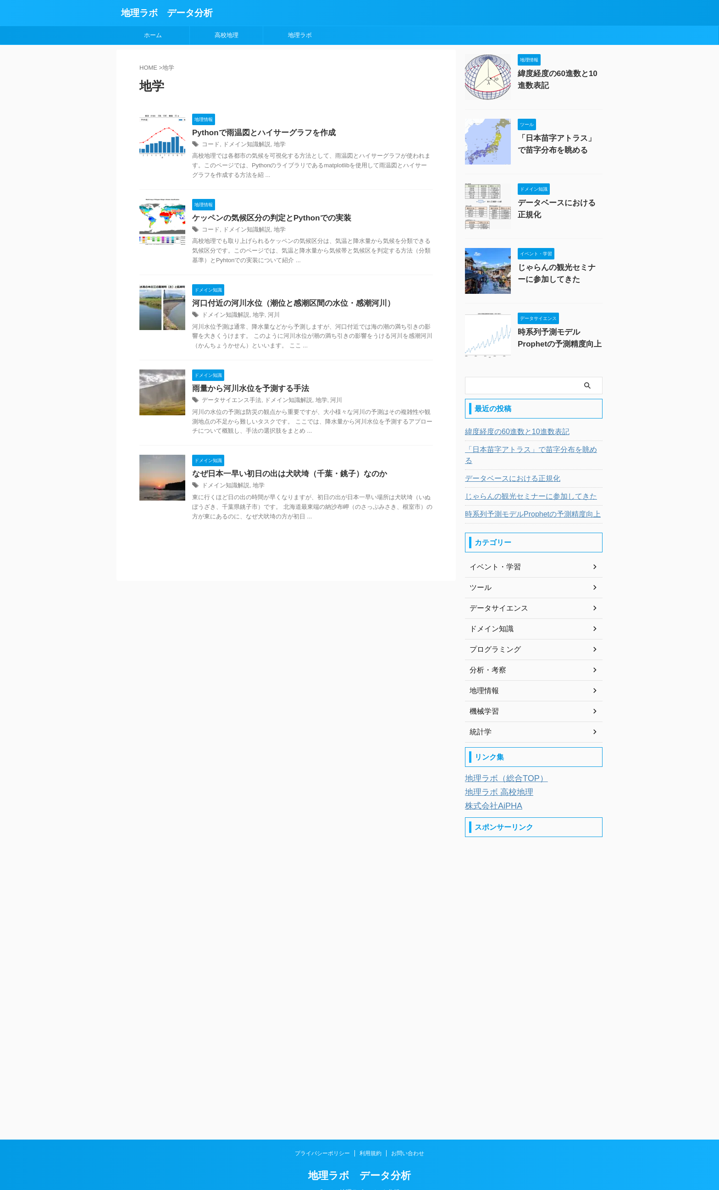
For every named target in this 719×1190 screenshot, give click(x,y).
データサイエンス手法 (229, 403)
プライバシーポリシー (322, 1138)
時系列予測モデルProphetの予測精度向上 (524, 503)
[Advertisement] (534, 964)
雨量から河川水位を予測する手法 (247, 391)
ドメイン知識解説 (243, 145)
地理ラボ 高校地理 (493, 779)
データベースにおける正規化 (559, 202)
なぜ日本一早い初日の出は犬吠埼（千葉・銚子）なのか (284, 477)
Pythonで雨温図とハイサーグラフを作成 (259, 133)
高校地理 (226, 35)
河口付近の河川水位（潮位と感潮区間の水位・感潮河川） (287, 305)
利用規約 (371, 1138)
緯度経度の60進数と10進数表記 (510, 431)
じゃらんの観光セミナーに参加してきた (523, 485)
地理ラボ (300, 35)
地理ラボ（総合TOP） (499, 767)
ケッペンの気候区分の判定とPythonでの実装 (267, 219)
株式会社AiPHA (489, 791)
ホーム (153, 35)
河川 (268, 317)
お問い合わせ (407, 1138)
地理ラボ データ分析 (167, 13)
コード (210, 145)
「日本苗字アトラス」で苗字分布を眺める (526, 449)
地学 (274, 145)
